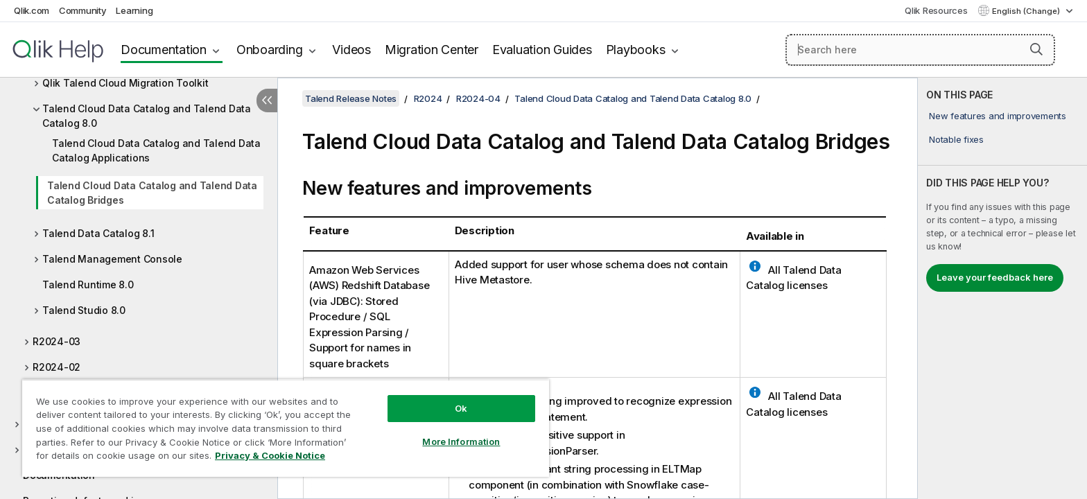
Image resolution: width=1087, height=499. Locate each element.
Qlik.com (31, 10)
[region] (285, 428)
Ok (461, 408)
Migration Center (431, 49)
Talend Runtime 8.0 (88, 284)
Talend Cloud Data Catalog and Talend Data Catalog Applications (156, 150)
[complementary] (1002, 288)
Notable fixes (956, 139)
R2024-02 (56, 367)
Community (83, 10)
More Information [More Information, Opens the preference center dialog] (461, 441)
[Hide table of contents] (266, 100)
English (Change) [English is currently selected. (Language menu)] (1027, 11)
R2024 (428, 98)
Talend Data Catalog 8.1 (98, 233)
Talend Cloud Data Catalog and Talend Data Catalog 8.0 (146, 116)
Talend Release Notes (351, 98)
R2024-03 (56, 341)
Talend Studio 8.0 (83, 310)
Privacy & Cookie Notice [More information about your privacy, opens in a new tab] (270, 455)
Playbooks (636, 49)
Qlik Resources (936, 10)
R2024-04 (478, 98)
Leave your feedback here (995, 277)
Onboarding (269, 49)
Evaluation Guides (542, 49)
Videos (351, 49)
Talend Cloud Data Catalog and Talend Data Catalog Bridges (152, 193)
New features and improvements (997, 115)
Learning (134, 10)
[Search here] (920, 49)
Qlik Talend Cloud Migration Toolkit (125, 83)
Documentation (164, 49)
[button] (1036, 49)
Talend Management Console (112, 259)
